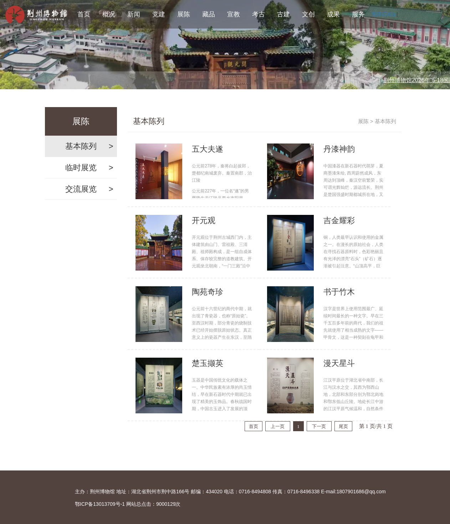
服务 (358, 14)
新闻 (133, 14)
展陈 (183, 14)
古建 (283, 14)
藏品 (208, 14)
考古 (258, 14)
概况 (108, 14)
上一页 (278, 426)
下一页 (319, 426)
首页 (83, 14)
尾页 (343, 426)
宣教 (233, 14)
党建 (158, 14)
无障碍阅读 (384, 14)
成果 (333, 14)
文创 (308, 14)
